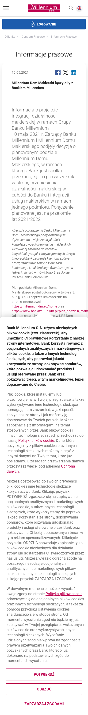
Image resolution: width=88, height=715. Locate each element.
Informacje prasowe (64, 36)
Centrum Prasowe (33, 36)
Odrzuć (44, 689)
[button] (71, 8)
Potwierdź (44, 674)
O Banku (10, 36)
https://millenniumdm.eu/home (34, 306)
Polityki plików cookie (36, 440)
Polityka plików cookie (64, 594)
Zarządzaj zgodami (53, 705)
